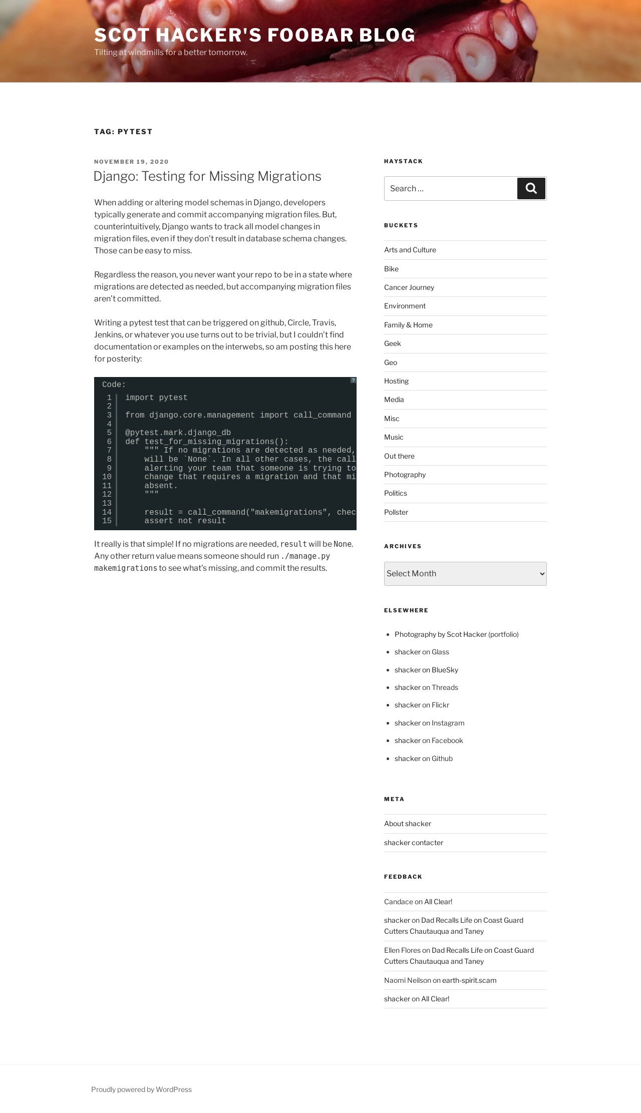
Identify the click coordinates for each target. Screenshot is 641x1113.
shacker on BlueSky (426, 669)
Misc (392, 418)
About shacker (407, 823)
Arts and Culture (410, 249)
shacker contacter (413, 842)
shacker (408, 651)
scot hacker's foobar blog (255, 35)
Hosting (396, 381)
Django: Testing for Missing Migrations (207, 176)
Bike (391, 268)
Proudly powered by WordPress (141, 1089)
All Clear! (438, 901)
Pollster (396, 512)
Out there (399, 456)
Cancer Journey (409, 287)
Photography (405, 474)
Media (394, 399)
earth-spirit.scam (469, 980)
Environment (405, 305)
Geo (390, 362)
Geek (392, 343)
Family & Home (408, 324)
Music (394, 437)
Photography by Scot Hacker (441, 634)
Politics (395, 493)
